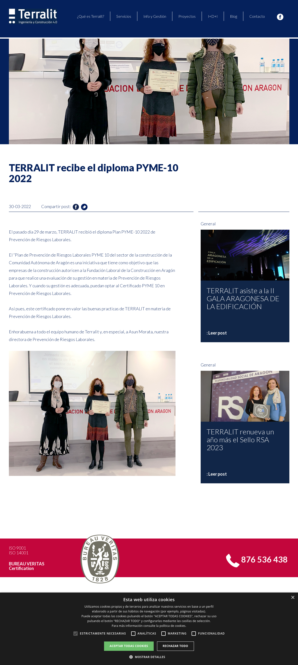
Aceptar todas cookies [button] (129, 646)
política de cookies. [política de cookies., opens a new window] (172, 626)
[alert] (149, 629)
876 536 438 (264, 559)
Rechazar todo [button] (175, 646)
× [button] (292, 597)
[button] (149, 656)
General (208, 223)
